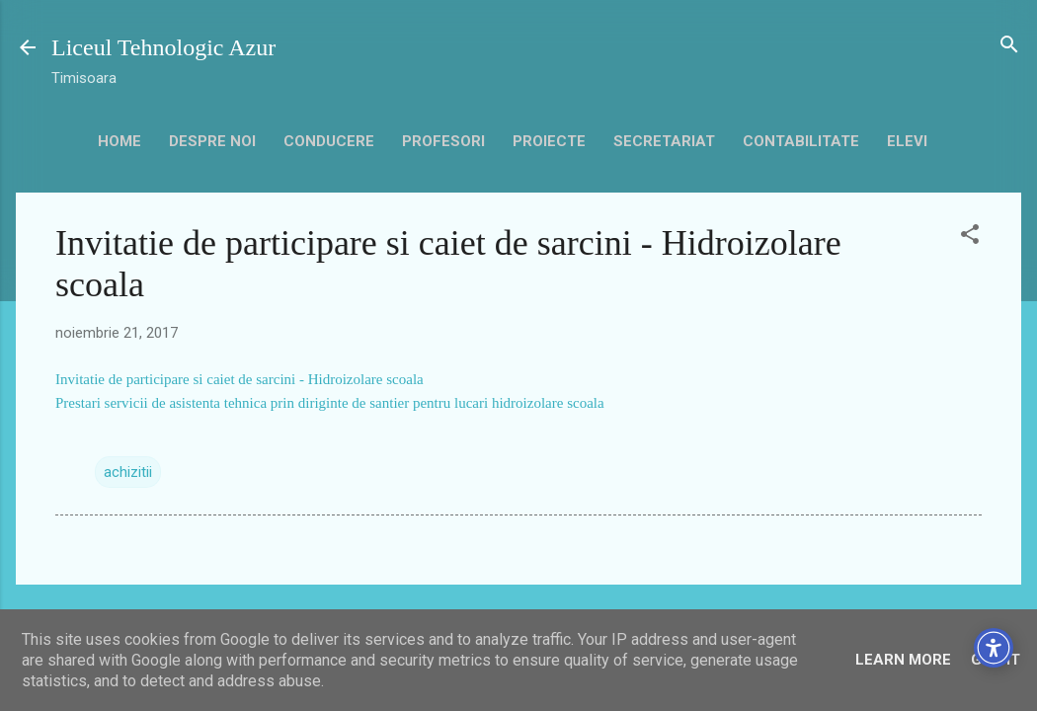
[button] (970, 235)
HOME (119, 141)
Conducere (328, 141)
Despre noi (212, 141)
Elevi (907, 141)
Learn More (903, 660)
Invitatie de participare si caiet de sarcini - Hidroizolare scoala (239, 379)
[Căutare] (1009, 46)
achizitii (128, 472)
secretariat (664, 141)
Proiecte (549, 141)
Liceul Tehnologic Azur (163, 47)
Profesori (443, 141)
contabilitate (801, 141)
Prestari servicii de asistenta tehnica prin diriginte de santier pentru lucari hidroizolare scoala (329, 403)
